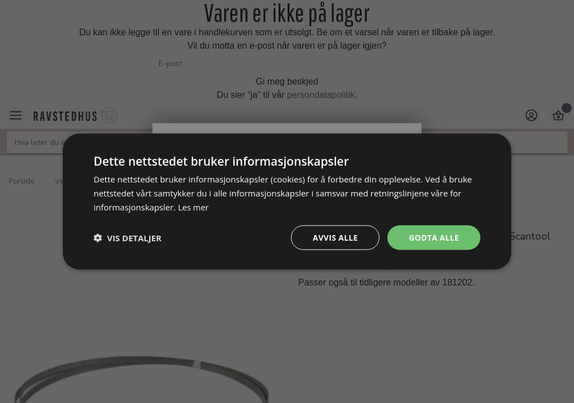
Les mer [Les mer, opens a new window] (193, 206)
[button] (127, 237)
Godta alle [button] (434, 237)
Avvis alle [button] (334, 237)
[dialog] (287, 201)
